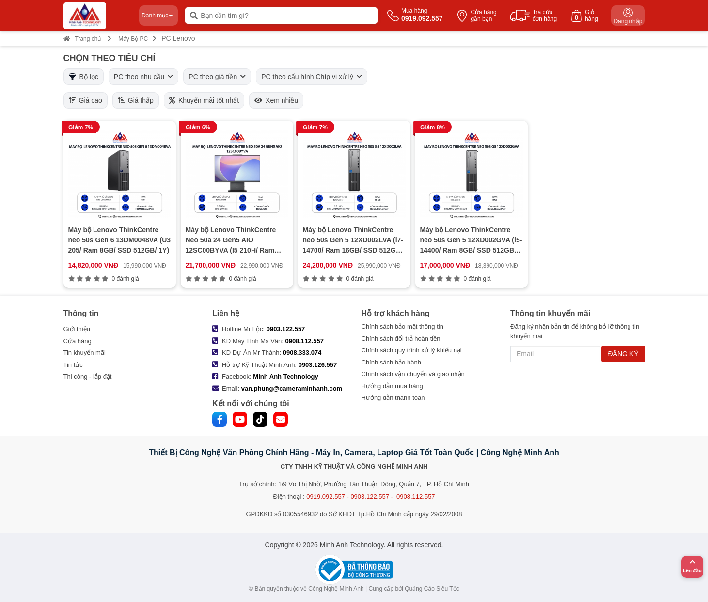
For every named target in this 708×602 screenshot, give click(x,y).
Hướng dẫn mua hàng (392, 386)
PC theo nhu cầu (143, 76)
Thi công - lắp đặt (87, 376)
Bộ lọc (83, 76)
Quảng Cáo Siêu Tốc (432, 589)
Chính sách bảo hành (391, 362)
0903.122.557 (286, 329)
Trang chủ (82, 38)
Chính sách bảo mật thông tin (402, 326)
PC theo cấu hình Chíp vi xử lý (311, 76)
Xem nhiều (276, 100)
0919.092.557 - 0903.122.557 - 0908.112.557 (370, 496)
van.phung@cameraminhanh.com (291, 388)
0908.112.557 (304, 341)
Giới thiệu (76, 329)
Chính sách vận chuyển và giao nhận (413, 374)
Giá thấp (136, 100)
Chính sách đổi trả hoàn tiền (401, 338)
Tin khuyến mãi (84, 352)
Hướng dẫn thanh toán (393, 397)
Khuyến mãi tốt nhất (204, 100)
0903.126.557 (318, 364)
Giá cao (85, 100)
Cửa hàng (77, 341)
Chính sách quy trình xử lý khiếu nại (412, 350)
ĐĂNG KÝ (623, 354)
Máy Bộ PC (133, 38)
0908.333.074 (302, 352)
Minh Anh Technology (285, 376)
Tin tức (73, 364)
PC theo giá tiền (217, 76)
